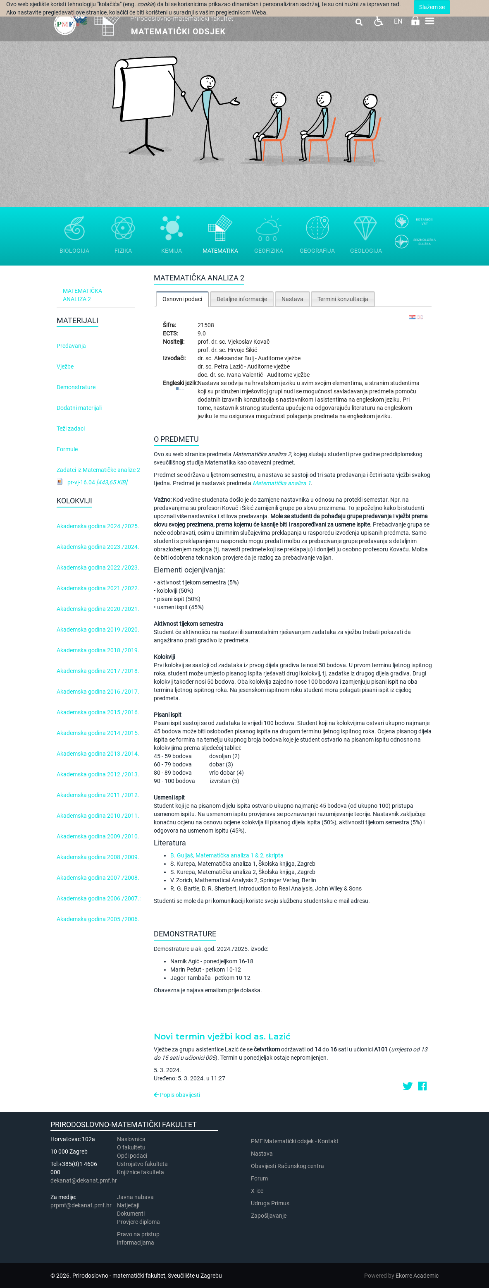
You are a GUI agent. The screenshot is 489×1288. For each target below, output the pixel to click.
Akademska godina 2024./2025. (98, 526)
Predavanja (71, 345)
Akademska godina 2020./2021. (98, 609)
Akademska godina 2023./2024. (98, 546)
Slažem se (432, 7)
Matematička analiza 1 (282, 483)
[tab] (182, 298)
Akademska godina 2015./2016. (98, 712)
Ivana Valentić (245, 374)
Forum (259, 1178)
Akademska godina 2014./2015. (98, 733)
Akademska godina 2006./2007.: (99, 898)
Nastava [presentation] (292, 299)
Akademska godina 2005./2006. (98, 919)
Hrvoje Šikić (242, 350)
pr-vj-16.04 (97, 482)
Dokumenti (131, 1213)
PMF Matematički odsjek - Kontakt (295, 1141)
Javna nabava (135, 1197)
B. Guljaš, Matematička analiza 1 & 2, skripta (227, 855)
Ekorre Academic (417, 1275)
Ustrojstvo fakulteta (142, 1164)
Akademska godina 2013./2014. (98, 753)
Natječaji (128, 1205)
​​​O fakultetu (131, 1147)
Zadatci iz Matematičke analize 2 (98, 470)
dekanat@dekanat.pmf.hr (83, 1180)
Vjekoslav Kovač (249, 341)
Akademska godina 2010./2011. (98, 815)
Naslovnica (131, 1139)
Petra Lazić (229, 366)
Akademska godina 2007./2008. (98, 877)
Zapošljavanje (268, 1215)
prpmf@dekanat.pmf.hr (81, 1205)
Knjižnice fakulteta (140, 1172)
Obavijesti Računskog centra (287, 1166)
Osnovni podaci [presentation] (182, 299)
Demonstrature (76, 387)
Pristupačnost (378, 21)
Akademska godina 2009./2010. (98, 836)
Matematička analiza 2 (82, 294)
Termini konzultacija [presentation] (342, 299)
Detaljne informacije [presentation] (242, 299)
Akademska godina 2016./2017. (98, 691)
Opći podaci (132, 1155)
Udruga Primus (270, 1203)
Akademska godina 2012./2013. (98, 774)
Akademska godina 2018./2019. (98, 650)
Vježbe (65, 366)
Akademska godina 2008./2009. (98, 857)
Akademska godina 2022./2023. (98, 567)
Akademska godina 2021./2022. (98, 588)
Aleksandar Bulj (234, 358)
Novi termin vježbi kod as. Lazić (222, 1036)
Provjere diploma (138, 1222)
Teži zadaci (71, 428)
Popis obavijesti (177, 1095)
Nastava (262, 1153)
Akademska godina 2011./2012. (98, 795)
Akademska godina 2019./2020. (98, 629)
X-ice (257, 1190)
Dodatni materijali (79, 408)
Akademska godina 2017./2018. (98, 671)
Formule (67, 449)
